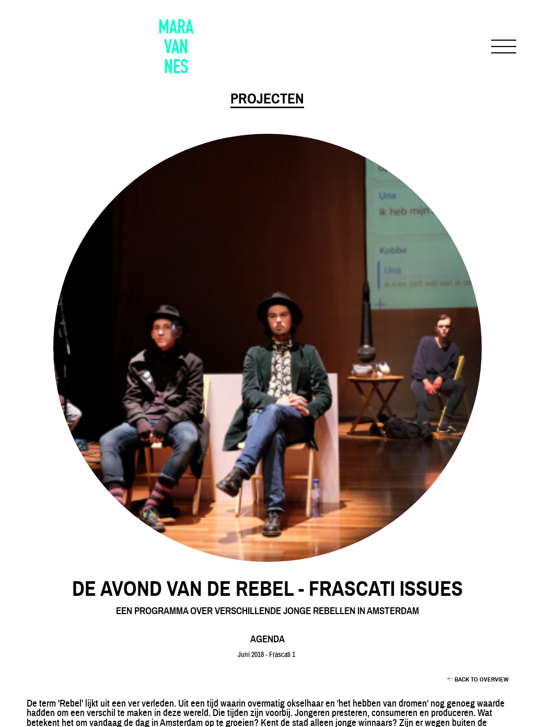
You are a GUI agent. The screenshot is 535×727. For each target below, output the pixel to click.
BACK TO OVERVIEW (480, 679)
